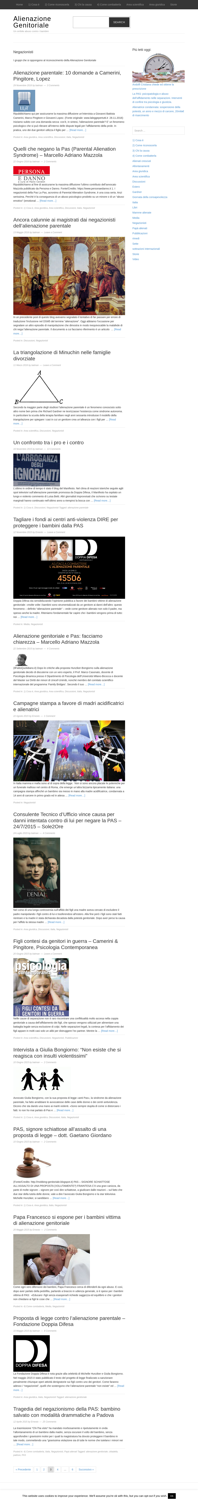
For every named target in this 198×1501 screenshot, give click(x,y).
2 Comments (50, 161)
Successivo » (86, 1469)
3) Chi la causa (83, 4)
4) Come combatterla (109, 4)
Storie (173, 4)
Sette (135, 243)
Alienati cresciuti (141, 161)
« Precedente (23, 1469)
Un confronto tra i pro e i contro (48, 442)
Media (27, 624)
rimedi (135, 238)
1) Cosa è (33, 4)
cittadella (113, 1451)
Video (135, 259)
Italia (68, 137)
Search (119, 22)
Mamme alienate (141, 212)
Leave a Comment (53, 232)
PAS (24, 1455)
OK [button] (172, 1496)
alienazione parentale (78, 507)
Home (19, 4)
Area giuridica (157, 4)
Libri (134, 207)
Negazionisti (78, 137)
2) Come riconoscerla (57, 4)
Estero (136, 186)
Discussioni (59, 137)
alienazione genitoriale (76, 1397)
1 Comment (49, 716)
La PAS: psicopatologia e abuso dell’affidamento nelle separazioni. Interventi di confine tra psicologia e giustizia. (157, 97)
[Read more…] (77, 130)
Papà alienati (70, 1451)
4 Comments (53, 648)
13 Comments (54, 449)
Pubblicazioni (71, 1038)
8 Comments (50, 1331)
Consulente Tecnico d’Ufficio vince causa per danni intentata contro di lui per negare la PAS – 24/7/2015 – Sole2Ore (67, 820)
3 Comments (53, 85)
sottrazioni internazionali (146, 248)
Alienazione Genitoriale (32, 22)
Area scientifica (135, 4)
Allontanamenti (140, 166)
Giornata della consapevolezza (149, 197)
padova (16, 1455)
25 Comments (49, 1421)
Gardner (137, 192)
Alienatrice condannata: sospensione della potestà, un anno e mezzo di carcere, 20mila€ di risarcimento (158, 111)
